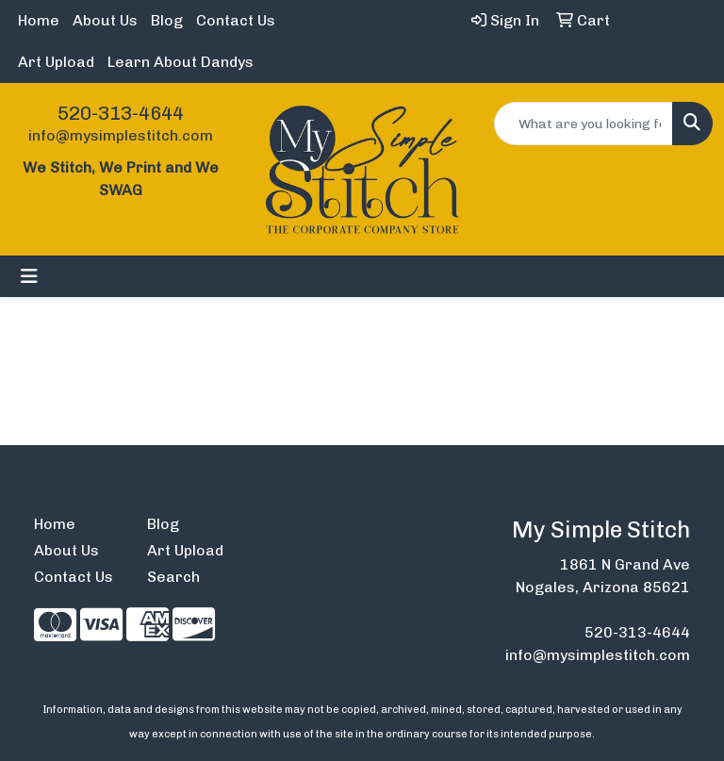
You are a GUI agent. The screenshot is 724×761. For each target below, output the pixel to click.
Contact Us (235, 20)
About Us (105, 20)
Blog (167, 20)
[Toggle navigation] (29, 276)
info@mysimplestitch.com (120, 135)
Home (38, 20)
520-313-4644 (121, 113)
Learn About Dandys (180, 62)
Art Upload (56, 62)
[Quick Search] (583, 123)
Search (173, 577)
